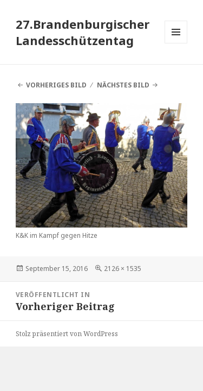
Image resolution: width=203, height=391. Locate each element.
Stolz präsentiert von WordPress (67, 333)
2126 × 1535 (122, 268)
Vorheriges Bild (56, 85)
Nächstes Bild (123, 85)
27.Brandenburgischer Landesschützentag (82, 32)
